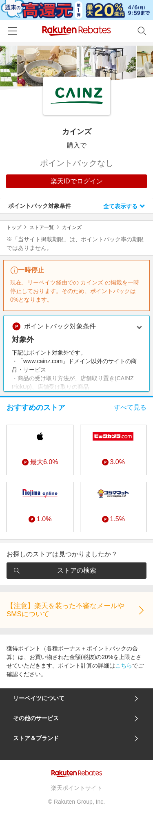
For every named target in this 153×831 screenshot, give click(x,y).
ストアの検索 (54, 570)
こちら (123, 665)
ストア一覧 (41, 227)
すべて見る (130, 407)
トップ (14, 227)
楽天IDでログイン (77, 181)
